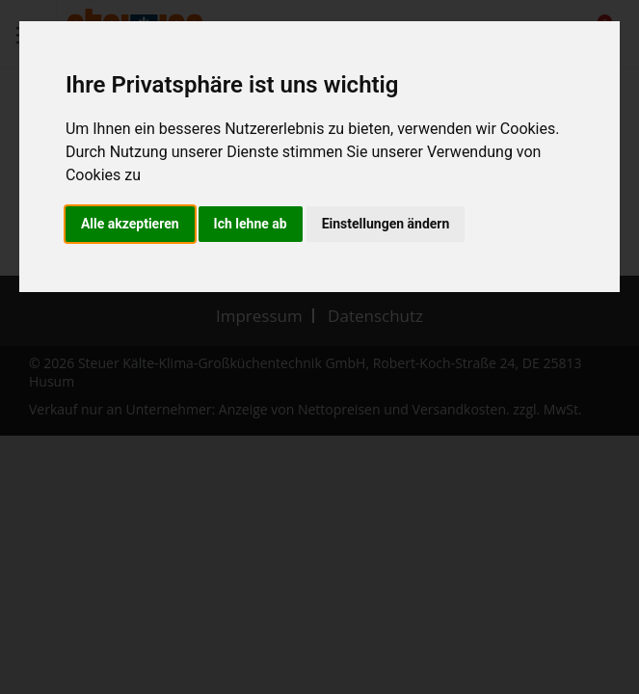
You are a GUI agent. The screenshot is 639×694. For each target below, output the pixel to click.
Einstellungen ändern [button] (386, 223)
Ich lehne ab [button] (250, 223)
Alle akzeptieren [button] (130, 223)
